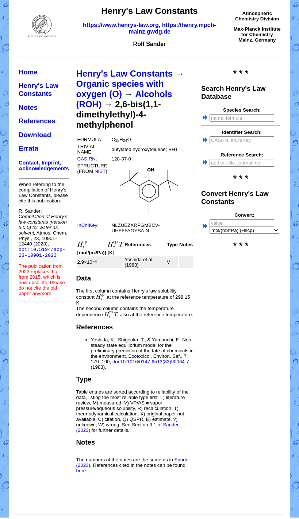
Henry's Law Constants (38, 89)
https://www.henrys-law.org (121, 25)
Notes (28, 107)
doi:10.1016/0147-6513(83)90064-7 (150, 361)
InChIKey (87, 225)
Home (28, 72)
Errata (28, 148)
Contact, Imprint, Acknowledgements (44, 165)
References (37, 121)
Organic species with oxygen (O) (120, 89)
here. (81, 470)
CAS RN (86, 159)
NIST (100, 171)
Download (35, 135)
